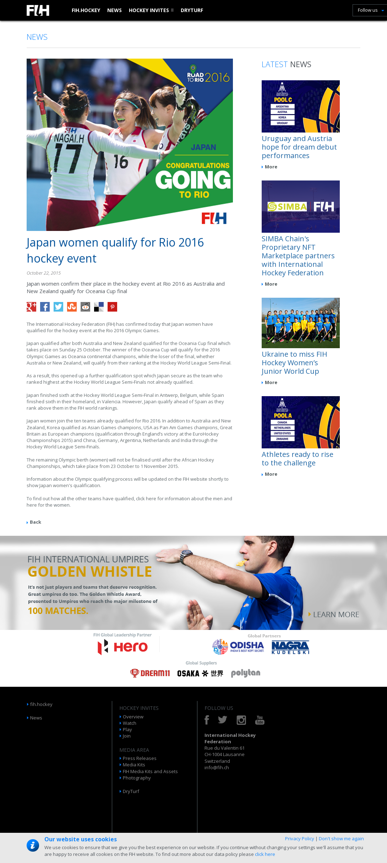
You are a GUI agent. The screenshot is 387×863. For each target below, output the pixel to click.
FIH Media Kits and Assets (150, 771)
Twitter (223, 720)
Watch (129, 723)
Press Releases (140, 758)
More (271, 166)
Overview (133, 716)
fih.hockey (86, 10)
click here (265, 854)
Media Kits (134, 764)
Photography (137, 778)
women (62, 505)
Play (127, 729)
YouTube (260, 720)
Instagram (241, 720)
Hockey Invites (149, 10)
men (218, 498)
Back (35, 522)
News (114, 10)
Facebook (207, 720)
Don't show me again (341, 838)
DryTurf (192, 10)
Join (127, 736)
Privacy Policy (299, 838)
